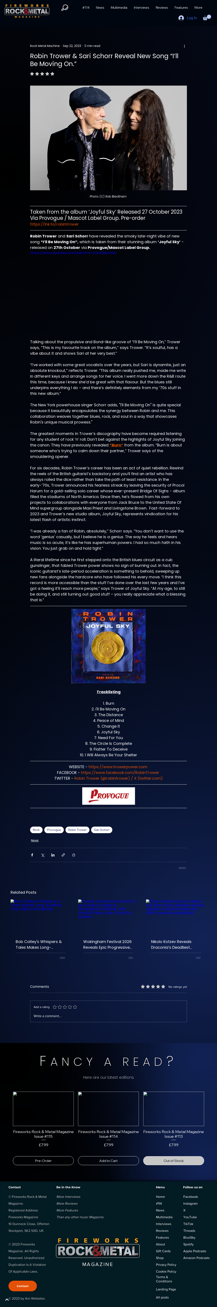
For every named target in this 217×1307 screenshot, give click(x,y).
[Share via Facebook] (32, 855)
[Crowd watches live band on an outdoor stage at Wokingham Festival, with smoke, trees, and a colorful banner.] (108, 916)
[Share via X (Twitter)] (42, 855)
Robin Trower (77, 830)
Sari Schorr (102, 830)
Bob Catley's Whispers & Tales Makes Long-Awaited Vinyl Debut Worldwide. (39, 944)
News (35, 840)
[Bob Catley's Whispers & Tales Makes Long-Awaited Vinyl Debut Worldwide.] (41, 916)
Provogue (54, 830)
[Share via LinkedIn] (53, 855)
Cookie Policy (166, 1271)
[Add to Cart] (108, 1160)
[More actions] (184, 45)
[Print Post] (74, 855)
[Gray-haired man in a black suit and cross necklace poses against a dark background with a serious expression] (176, 916)
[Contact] (22, 1286)
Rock (36, 830)
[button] (207, 17)
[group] (108, 1128)
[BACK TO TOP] (18, 1299)
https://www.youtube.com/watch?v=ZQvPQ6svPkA (73, 252)
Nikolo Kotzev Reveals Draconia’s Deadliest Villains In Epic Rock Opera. (176, 944)
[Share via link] (63, 855)
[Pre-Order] (43, 1160)
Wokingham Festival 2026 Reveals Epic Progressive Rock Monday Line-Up (107, 944)
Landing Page (166, 1289)
